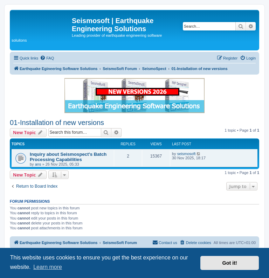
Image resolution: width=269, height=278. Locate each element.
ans (38, 164)
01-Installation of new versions (57, 122)
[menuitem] (47, 58)
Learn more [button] (47, 267)
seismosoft (186, 154)
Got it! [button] (229, 263)
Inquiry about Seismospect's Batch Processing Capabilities (68, 157)
